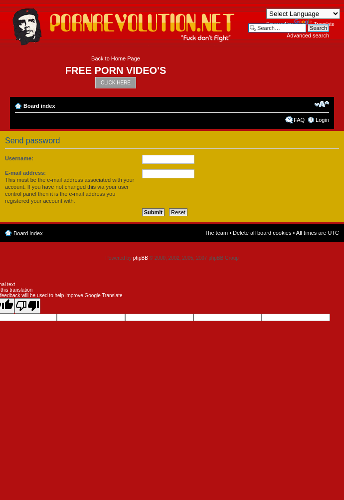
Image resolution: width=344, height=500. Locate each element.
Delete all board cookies (262, 233)
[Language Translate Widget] (303, 13)
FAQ (299, 120)
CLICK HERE (116, 82)
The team (216, 233)
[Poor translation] (27, 306)
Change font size (322, 103)
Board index (39, 106)
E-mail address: (25, 173)
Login (322, 120)
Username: (19, 158)
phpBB (140, 258)
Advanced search (308, 35)
